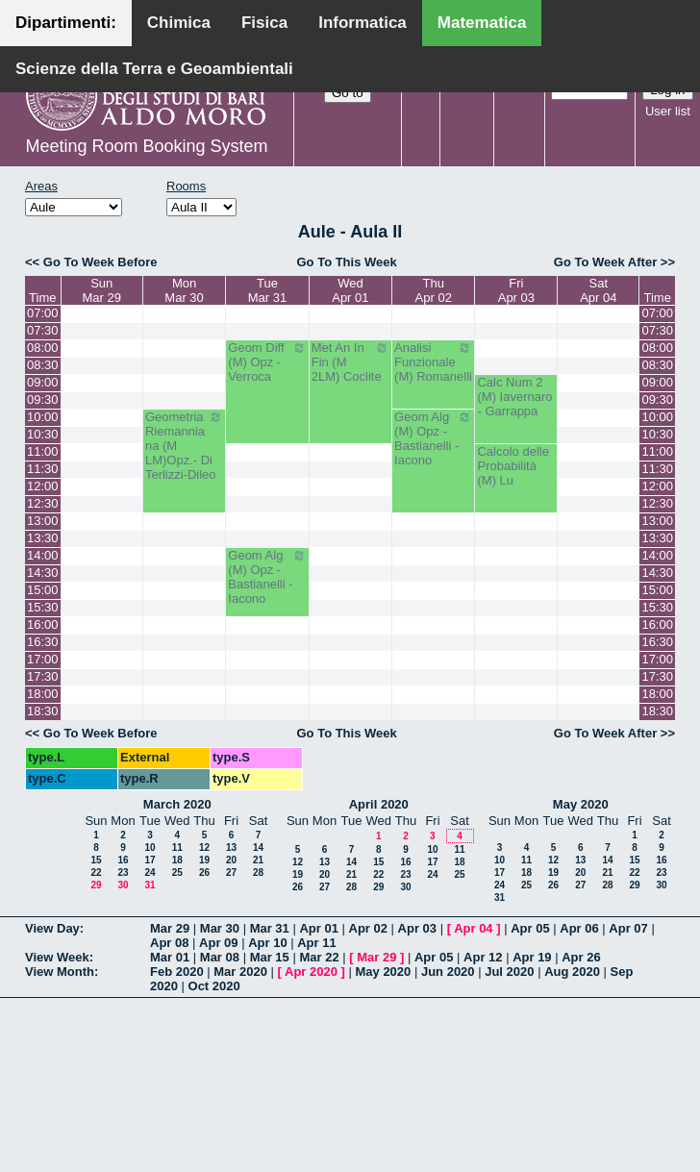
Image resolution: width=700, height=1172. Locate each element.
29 (95, 885)
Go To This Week (346, 262)
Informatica (362, 22)
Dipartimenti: (65, 22)
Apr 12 (482, 957)
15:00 (43, 590)
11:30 (43, 468)
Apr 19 (531, 957)
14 (258, 847)
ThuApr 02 (433, 290)
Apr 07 (628, 928)
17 (149, 860)
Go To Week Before (100, 262)
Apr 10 (267, 942)
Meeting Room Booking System (146, 146)
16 (122, 860)
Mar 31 (269, 928)
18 (177, 860)
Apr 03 (417, 928)
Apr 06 (579, 928)
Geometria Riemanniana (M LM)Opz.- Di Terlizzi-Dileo (184, 446)
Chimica (179, 22)
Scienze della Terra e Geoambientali (154, 69)
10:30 (43, 434)
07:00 (43, 313)
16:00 (43, 624)
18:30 (43, 711)
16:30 (43, 642)
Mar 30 (219, 928)
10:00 (43, 417)
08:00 (43, 347)
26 (204, 872)
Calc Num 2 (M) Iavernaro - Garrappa (514, 396)
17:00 (43, 659)
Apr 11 (316, 942)
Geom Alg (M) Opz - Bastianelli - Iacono (433, 438)
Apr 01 (318, 928)
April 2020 (379, 804)
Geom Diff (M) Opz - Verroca (267, 362)
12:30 (43, 503)
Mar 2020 (240, 971)
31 (149, 885)
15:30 (43, 607)
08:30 (43, 365)
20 (231, 860)
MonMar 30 (183, 290)
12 (204, 847)
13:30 (43, 538)
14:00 (43, 555)
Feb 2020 (177, 971)
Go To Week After (605, 262)
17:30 (43, 676)
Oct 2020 (214, 986)
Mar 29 (169, 928)
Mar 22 (318, 957)
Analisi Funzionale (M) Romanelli (433, 362)
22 (95, 872)
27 (231, 872)
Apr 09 (218, 942)
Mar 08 (219, 957)
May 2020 (581, 804)
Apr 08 (169, 942)
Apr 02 (368, 928)
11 (177, 847)
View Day (52, 928)
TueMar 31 (267, 290)
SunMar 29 (101, 290)
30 (122, 885)
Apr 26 (581, 957)
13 (231, 847)
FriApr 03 (516, 290)
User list (667, 111)
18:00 (43, 693)
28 (258, 872)
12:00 (43, 486)
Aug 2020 (572, 971)
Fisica (264, 22)
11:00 (43, 451)
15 (95, 860)
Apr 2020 (311, 971)
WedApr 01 (350, 290)
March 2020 (177, 804)
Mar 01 (169, 957)
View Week (57, 957)
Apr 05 (530, 928)
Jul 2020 (509, 971)
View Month (59, 971)
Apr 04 (473, 928)
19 (204, 860)
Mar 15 (269, 957)
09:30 (43, 399)
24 (149, 872)
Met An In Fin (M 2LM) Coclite (350, 362)
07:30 (43, 330)
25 (177, 872)
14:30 (43, 572)
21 (258, 860)
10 (149, 847)
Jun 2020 (448, 971)
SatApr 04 (598, 290)
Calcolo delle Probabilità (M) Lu (512, 465)
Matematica (482, 22)
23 (122, 872)
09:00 (43, 382)
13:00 (43, 520)
